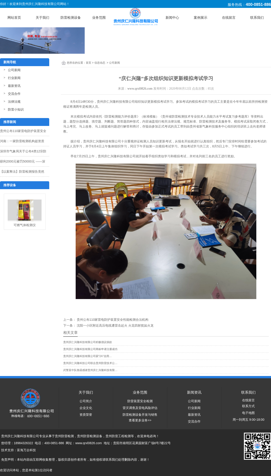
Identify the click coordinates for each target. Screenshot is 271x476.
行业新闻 (14, 78)
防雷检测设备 (71, 17)
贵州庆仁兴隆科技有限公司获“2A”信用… (87, 356)
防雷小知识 (16, 109)
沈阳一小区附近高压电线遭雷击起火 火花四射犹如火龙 (115, 325)
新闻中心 (172, 17)
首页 (88, 62)
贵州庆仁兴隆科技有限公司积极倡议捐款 (87, 342)
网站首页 (14, 17)
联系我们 (257, 17)
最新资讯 (14, 86)
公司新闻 (14, 70)
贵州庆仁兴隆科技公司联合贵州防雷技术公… (90, 363)
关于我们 (42, 17)
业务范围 (99, 17)
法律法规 (14, 101)
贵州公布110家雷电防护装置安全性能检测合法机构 (112, 319)
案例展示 (200, 17)
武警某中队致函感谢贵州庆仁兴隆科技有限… (90, 370)
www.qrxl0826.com (139, 88)
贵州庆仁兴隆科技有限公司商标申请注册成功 (90, 349)
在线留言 (229, 17)
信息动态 (99, 62)
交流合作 (14, 93)
